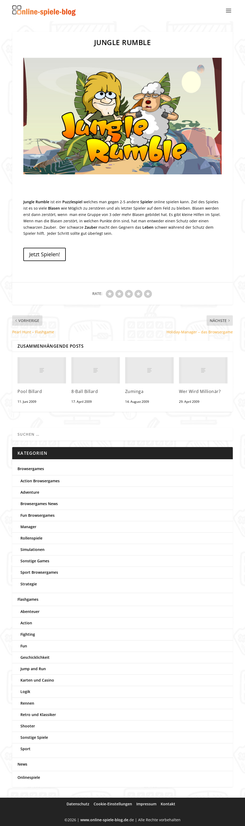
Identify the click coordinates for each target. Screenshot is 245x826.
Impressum (146, 803)
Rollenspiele (31, 538)
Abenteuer (30, 611)
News (22, 764)
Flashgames (28, 599)
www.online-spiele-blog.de (104, 819)
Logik (25, 691)
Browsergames (31, 468)
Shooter (27, 725)
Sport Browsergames (39, 572)
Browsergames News (39, 503)
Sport (25, 748)
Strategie (28, 583)
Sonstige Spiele (34, 737)
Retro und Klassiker (38, 714)
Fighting (27, 634)
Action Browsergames (40, 480)
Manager (28, 526)
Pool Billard (30, 391)
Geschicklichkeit (35, 657)
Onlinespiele (29, 777)
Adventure (29, 492)
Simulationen (32, 549)
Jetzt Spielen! (44, 254)
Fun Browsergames (37, 515)
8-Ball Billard (84, 391)
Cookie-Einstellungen (113, 803)
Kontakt (168, 803)
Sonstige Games (34, 560)
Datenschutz (78, 803)
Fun (23, 645)
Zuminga (134, 391)
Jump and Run (33, 668)
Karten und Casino (37, 680)
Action (26, 622)
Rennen (27, 703)
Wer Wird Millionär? (200, 391)
